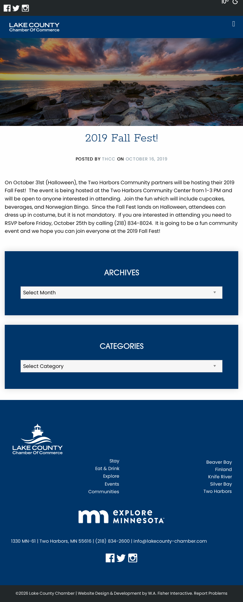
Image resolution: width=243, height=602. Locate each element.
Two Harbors (217, 491)
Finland (223, 469)
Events (112, 484)
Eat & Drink (107, 469)
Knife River (220, 477)
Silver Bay (221, 484)
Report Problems (210, 593)
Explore (111, 476)
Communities (103, 492)
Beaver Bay (219, 462)
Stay (114, 461)
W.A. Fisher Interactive (170, 593)
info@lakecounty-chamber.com (170, 541)
